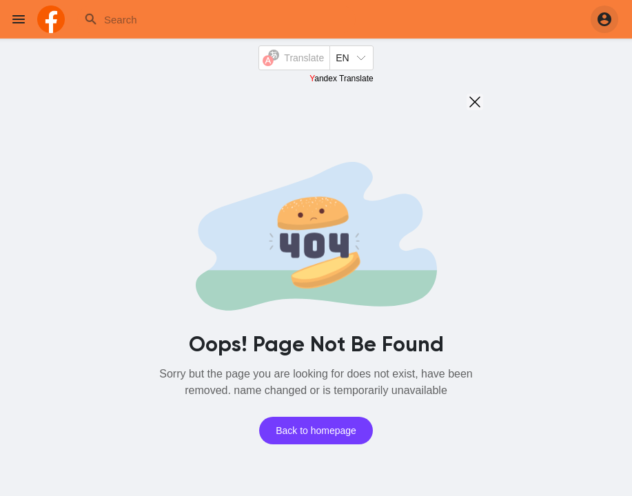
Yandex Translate (341, 78)
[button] (604, 19)
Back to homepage (316, 430)
